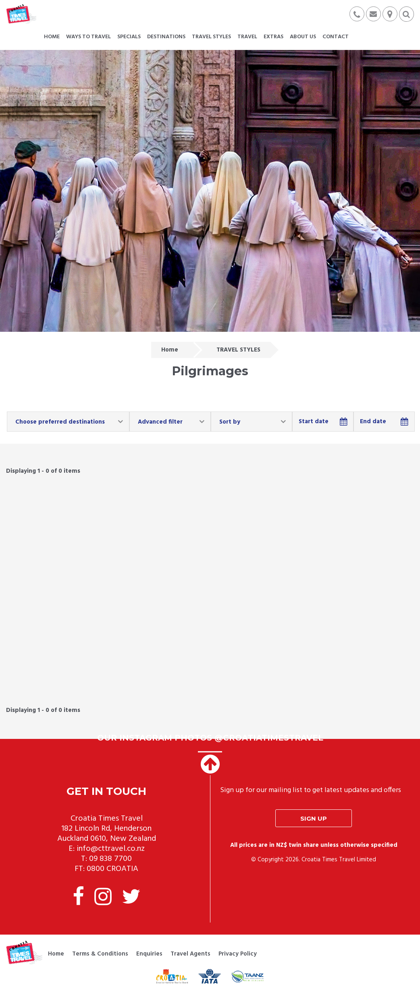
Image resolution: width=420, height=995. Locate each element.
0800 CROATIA (112, 869)
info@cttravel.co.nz (111, 848)
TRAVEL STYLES (238, 350)
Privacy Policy (237, 954)
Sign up (313, 818)
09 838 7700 (110, 858)
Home (169, 350)
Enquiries (149, 954)
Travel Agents (190, 954)
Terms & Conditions (100, 954)
